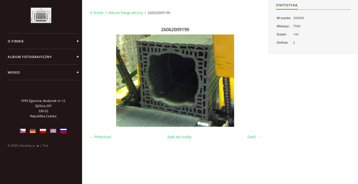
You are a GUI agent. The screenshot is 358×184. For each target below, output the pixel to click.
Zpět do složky (179, 136)
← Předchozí (100, 136)
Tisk (45, 145)
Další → (254, 136)
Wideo (14, 72)
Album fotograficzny (30, 56)
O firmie (16, 41)
